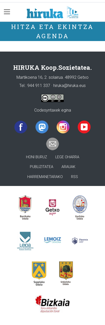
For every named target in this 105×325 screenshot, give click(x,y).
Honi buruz (36, 157)
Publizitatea (41, 167)
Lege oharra (67, 157)
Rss (74, 177)
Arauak (68, 167)
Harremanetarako (45, 177)
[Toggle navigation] (7, 11)
